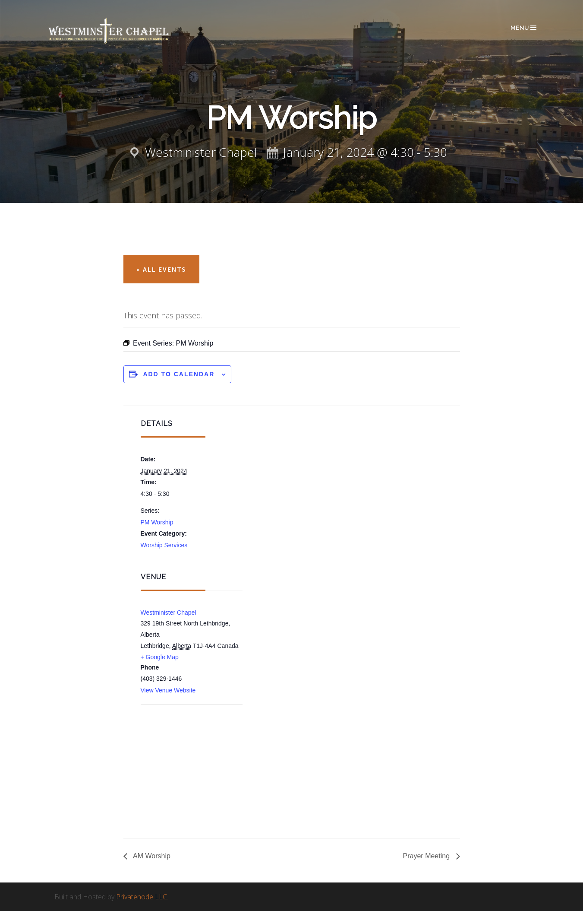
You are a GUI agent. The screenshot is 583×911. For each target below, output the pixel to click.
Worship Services (164, 545)
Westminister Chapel (168, 612)
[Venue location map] (186, 750)
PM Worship (157, 522)
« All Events (161, 269)
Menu (524, 27)
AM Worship (151, 856)
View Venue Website (168, 690)
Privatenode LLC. (142, 896)
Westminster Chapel (121, 30)
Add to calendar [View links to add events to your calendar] (178, 374)
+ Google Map (160, 657)
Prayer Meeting (427, 856)
